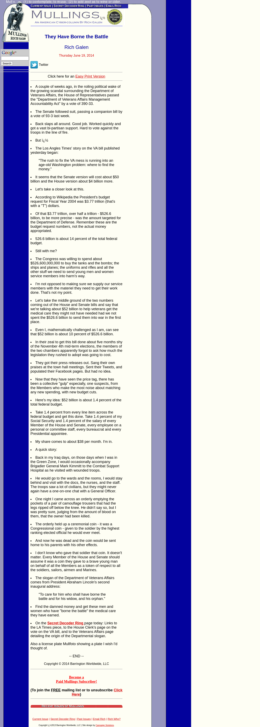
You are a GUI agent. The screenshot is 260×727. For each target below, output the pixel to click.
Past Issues (84, 718)
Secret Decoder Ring (62, 718)
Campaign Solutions (105, 725)
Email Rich (99, 718)
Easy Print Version (90, 76)
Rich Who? (114, 718)
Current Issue (40, 718)
